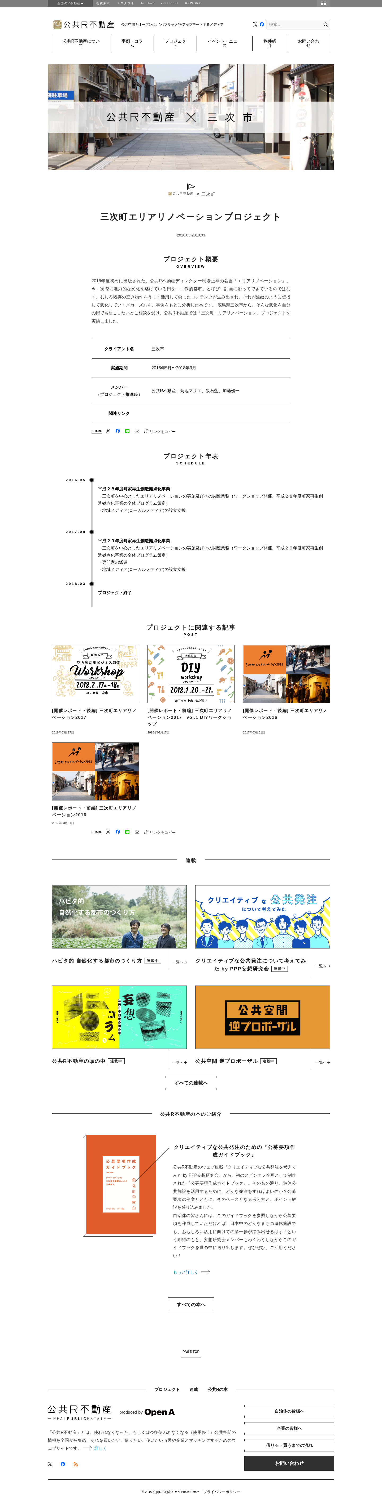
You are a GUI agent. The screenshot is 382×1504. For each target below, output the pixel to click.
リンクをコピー (160, 431)
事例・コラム (132, 43)
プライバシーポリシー (221, 1492)
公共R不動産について (81, 43)
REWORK (193, 3)
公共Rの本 (218, 1389)
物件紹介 (269, 43)
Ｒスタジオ (125, 3)
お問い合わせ (308, 43)
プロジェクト (175, 43)
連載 (193, 1389)
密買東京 (103, 3)
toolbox (147, 3)
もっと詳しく (191, 1272)
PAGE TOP (191, 1352)
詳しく (95, 1448)
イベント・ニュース (225, 43)
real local (169, 3)
